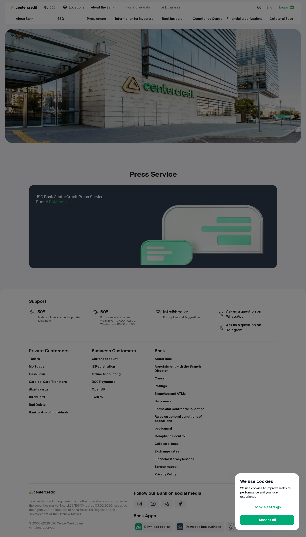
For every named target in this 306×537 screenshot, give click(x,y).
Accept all (267, 520)
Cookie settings (267, 507)
